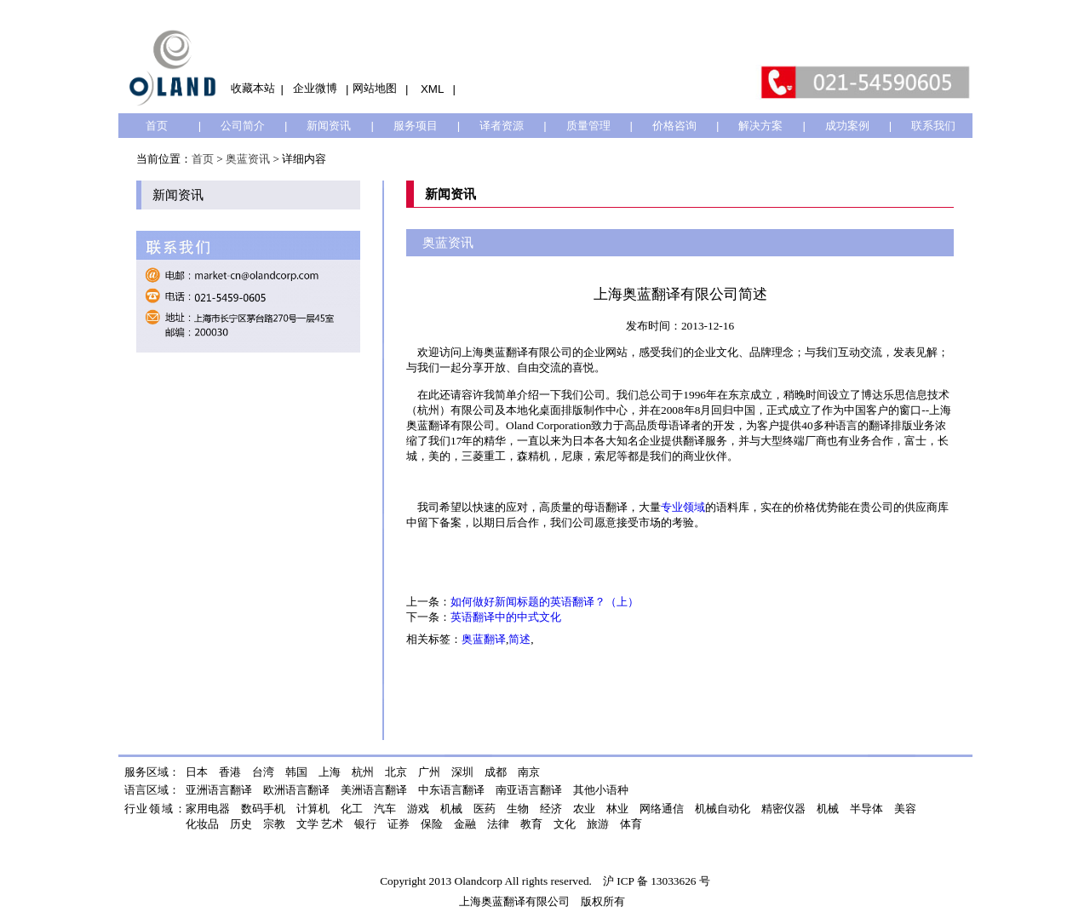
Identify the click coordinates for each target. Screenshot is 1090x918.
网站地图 (375, 88)
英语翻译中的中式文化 (505, 617)
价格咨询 (674, 125)
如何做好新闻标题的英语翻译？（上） (544, 601)
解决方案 (760, 125)
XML (432, 89)
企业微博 (315, 88)
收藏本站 (253, 88)
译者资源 (501, 125)
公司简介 (243, 125)
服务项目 (415, 125)
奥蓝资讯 (248, 158)
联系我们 (933, 125)
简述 (519, 639)
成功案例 (847, 125)
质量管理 (588, 125)
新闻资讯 (329, 125)
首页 (157, 125)
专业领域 (683, 507)
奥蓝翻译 (484, 639)
